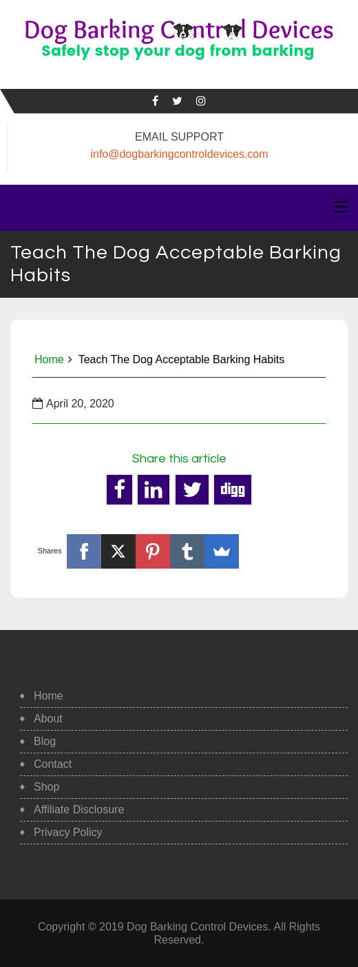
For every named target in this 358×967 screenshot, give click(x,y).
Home (49, 359)
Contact (53, 764)
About (48, 718)
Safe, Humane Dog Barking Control (179, 66)
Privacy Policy (68, 832)
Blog (45, 741)
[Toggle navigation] (341, 207)
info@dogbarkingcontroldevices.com (179, 154)
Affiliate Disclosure (79, 809)
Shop (46, 787)
